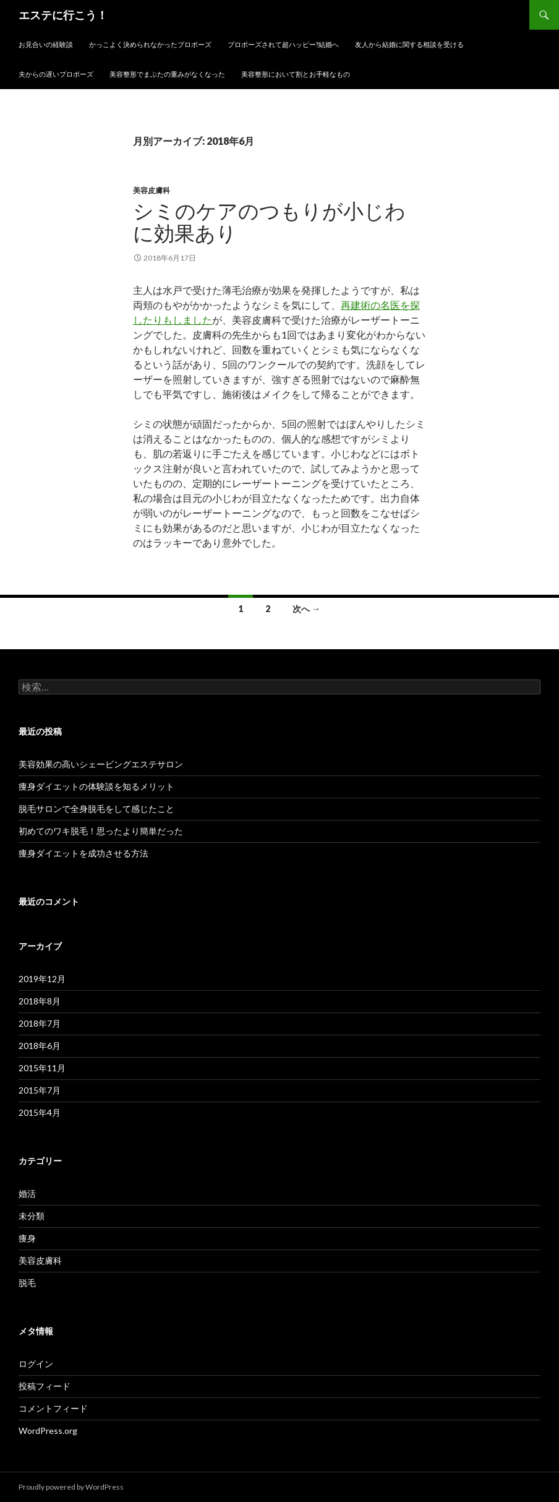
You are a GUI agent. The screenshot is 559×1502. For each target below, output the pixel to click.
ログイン (36, 1363)
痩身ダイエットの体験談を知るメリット (96, 786)
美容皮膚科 (151, 190)
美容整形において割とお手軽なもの (295, 74)
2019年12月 (42, 978)
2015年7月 (40, 1090)
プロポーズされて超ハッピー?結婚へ (283, 44)
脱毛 (27, 1282)
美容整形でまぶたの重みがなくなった (167, 74)
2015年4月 (40, 1112)
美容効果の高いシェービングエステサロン (101, 764)
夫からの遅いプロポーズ (56, 74)
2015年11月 (42, 1068)
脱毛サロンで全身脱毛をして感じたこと (96, 808)
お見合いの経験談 (46, 44)
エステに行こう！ (63, 15)
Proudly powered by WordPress (71, 1486)
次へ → (306, 608)
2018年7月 (40, 1023)
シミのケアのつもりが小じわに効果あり (269, 222)
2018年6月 (40, 1045)
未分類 (32, 1216)
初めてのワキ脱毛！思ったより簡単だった (101, 831)
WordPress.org (48, 1430)
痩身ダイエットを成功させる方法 (83, 853)
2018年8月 (40, 1001)
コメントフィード (53, 1408)
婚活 (27, 1193)
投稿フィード (44, 1386)
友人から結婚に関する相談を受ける (409, 44)
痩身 (27, 1238)
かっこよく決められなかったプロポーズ (150, 44)
